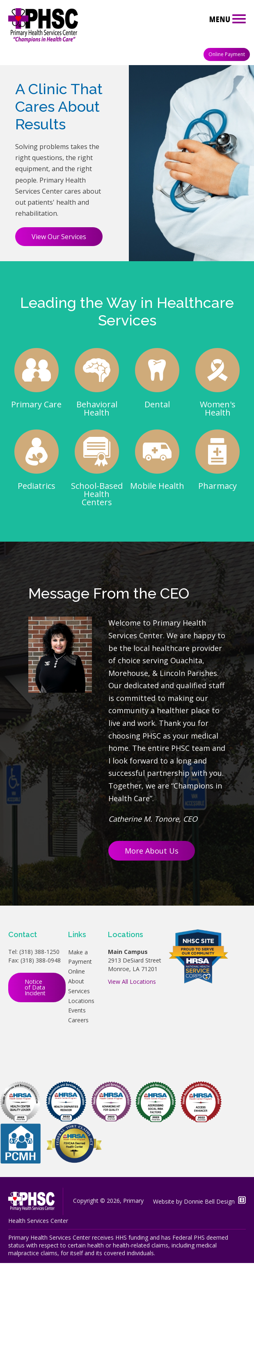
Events (77, 1114)
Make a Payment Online (80, 1065)
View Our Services (59, 340)
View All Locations (132, 1085)
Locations (81, 1104)
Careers (78, 1124)
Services (79, 1095)
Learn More (162, 126)
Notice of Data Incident (35, 1090)
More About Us (151, 955)
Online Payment (226, 54)
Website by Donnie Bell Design (199, 1305)
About (76, 1085)
